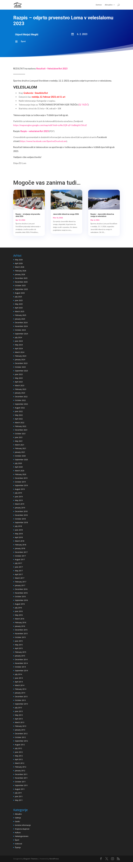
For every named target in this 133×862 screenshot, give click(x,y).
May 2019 (19, 500)
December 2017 (21, 552)
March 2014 (19, 685)
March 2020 (19, 470)
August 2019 (20, 489)
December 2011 (21, 774)
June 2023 (19, 374)
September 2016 (21, 600)
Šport (23, 41)
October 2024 (20, 330)
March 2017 (19, 578)
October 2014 (20, 667)
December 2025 (21, 278)
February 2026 (20, 271)
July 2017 (18, 563)
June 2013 (19, 711)
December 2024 (21, 322)
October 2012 (20, 737)
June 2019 (19, 496)
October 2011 (20, 781)
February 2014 (20, 689)
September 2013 (21, 704)
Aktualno (109, 5)
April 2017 (19, 574)
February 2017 (20, 582)
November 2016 (21, 593)
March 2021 (19, 445)
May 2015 (19, 645)
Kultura (17, 832)
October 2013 (20, 700)
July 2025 (18, 297)
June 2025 (19, 300)
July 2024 (18, 337)
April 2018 (19, 537)
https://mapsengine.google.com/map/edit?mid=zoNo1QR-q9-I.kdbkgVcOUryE (50, 125)
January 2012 (20, 770)
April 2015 (19, 648)
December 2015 (21, 630)
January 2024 (20, 359)
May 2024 (19, 345)
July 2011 (18, 793)
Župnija (18, 847)
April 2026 (19, 263)
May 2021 (19, 441)
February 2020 (20, 474)
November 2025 (21, 282)
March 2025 (19, 311)
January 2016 (20, 626)
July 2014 (18, 674)
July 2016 (18, 608)
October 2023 (20, 367)
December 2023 (21, 363)
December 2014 (21, 659)
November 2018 (21, 515)
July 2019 (18, 493)
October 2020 (20, 456)
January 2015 (20, 656)
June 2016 (19, 611)
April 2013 (19, 719)
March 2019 (19, 504)
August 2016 (20, 604)
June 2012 (19, 752)
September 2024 (21, 334)
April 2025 (19, 308)
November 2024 (21, 326)
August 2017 (20, 559)
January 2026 (20, 274)
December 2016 (21, 589)
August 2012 (20, 744)
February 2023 (20, 389)
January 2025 (20, 319)
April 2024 (19, 348)
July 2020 (18, 463)
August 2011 (20, 789)
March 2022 (19, 422)
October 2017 (20, 556)
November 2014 (21, 663)
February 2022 (20, 426)
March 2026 (19, 267)
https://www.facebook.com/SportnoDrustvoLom (43, 141)
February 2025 (20, 315)
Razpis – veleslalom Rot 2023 (34, 131)
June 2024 (19, 341)
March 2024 (19, 352)
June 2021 (19, 437)
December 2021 (21, 430)
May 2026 (19, 259)
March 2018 (19, 541)
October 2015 (20, 637)
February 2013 (20, 726)
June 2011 (19, 796)
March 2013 (19, 722)
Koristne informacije (23, 825)
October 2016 (20, 596)
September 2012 (21, 741)
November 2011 (21, 778)
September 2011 (21, 785)
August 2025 (20, 293)
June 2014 (19, 678)
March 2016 (19, 619)
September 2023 (21, 371)
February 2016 (20, 622)
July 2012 (18, 748)
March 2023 (19, 385)
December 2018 (21, 511)
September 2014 (21, 670)
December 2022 (21, 396)
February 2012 (20, 767)
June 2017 (19, 567)
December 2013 (21, 696)
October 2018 (20, 519)
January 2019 (20, 508)
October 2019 (20, 482)
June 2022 (19, 411)
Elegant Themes (30, 859)
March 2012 (19, 763)
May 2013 (19, 715)
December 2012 (21, 733)
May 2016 (19, 615)
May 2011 (19, 800)
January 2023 (20, 393)
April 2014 (19, 682)
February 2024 (20, 356)
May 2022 (19, 415)
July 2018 (18, 526)
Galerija (18, 818)
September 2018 (21, 522)
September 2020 (21, 459)
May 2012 (19, 756)
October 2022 (20, 400)
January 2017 (20, 585)
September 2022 (21, 404)
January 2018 (20, 548)
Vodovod (18, 844)
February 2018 (20, 545)
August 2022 (20, 408)
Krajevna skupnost (22, 829)
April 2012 (19, 759)
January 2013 (20, 730)
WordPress (54, 859)
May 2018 (19, 533)
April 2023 (19, 382)
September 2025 (21, 289)
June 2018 (19, 530)
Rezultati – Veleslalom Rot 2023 (51, 68)
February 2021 (20, 448)
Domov (99, 5)
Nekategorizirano (21, 836)
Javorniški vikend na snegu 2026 (66, 214)
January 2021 (20, 452)
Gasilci (17, 821)
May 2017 (19, 570)
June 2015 (19, 641)
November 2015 (21, 633)
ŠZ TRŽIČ (83, 104)
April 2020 (19, 467)
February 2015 (20, 652)
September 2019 (21, 485)
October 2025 (20, 285)
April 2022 (19, 419)
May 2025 (19, 304)
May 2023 (19, 378)
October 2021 (20, 433)
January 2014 (20, 693)
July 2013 (18, 707)
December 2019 (21, 478)
